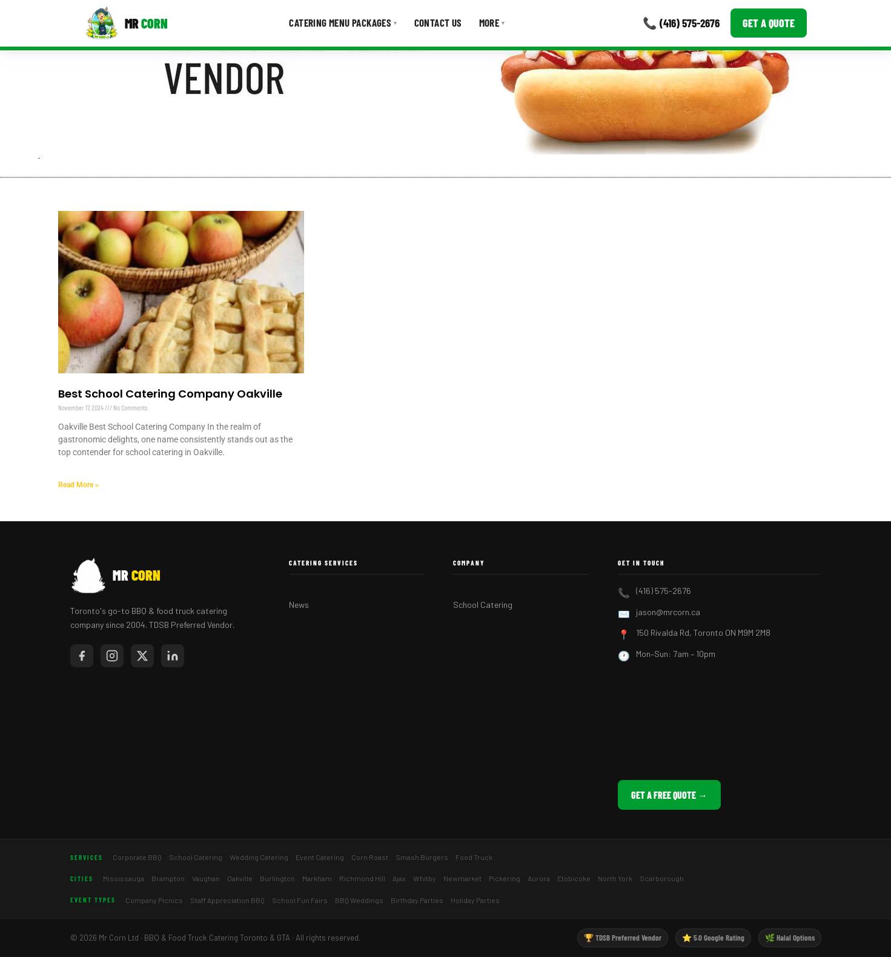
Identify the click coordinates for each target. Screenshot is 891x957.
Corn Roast (369, 857)
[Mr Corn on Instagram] (112, 655)
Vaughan (206, 878)
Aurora (539, 878)
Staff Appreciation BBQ (227, 900)
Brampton (168, 878)
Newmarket (462, 878)
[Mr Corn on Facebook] (81, 655)
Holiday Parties (475, 900)
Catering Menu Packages (343, 22)
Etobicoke (574, 878)
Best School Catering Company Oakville (170, 393)
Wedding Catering (259, 857)
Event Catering (320, 857)
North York (615, 878)
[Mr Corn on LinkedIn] (172, 655)
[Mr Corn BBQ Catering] (126, 23)
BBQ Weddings (359, 900)
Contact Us (438, 22)
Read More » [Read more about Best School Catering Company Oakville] (78, 485)
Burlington (277, 878)
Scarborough (662, 878)
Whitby (424, 878)
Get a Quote (769, 23)
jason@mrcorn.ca (668, 612)
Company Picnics (154, 900)
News (299, 604)
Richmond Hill (362, 878)
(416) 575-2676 (663, 590)
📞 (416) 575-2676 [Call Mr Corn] (681, 23)
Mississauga (123, 878)
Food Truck (473, 857)
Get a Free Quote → (669, 795)
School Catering (482, 604)
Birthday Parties (417, 900)
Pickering (504, 878)
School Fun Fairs (300, 900)
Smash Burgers (422, 857)
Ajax (399, 878)
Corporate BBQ (137, 857)
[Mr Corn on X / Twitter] (142, 655)
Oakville (240, 878)
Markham (317, 878)
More (492, 22)
